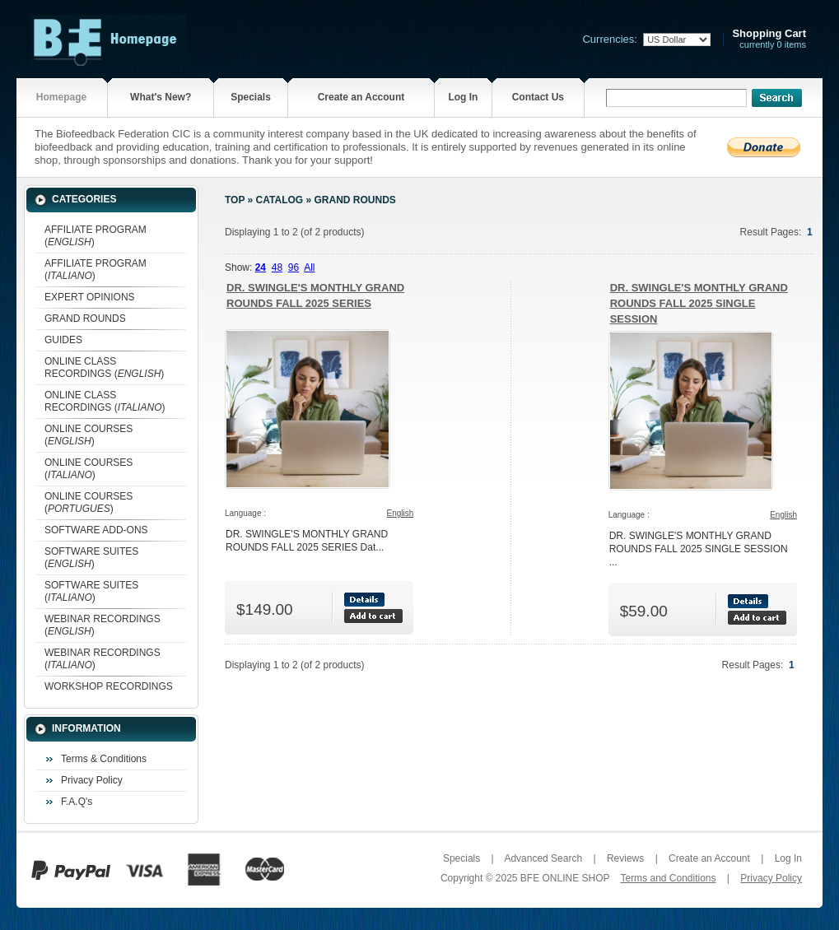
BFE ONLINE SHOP (564, 878)
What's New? (160, 97)
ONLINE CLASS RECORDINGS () (104, 367)
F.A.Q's (76, 801)
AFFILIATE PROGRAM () (95, 236)
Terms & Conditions (104, 759)
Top (235, 200)
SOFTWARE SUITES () (91, 558)
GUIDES (63, 340)
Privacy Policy (92, 780)
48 (277, 267)
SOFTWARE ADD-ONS (96, 530)
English (400, 513)
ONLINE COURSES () (88, 435)
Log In (463, 97)
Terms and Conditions (667, 878)
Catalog (280, 200)
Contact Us (538, 97)
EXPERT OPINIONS (89, 297)
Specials (251, 97)
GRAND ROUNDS (85, 318)
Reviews (625, 858)
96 (293, 267)
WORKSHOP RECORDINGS (108, 686)
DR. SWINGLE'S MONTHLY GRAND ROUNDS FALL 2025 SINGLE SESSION (699, 303)
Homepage (61, 97)
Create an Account (361, 97)
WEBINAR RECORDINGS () (102, 625)
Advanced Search (543, 858)
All (309, 267)
